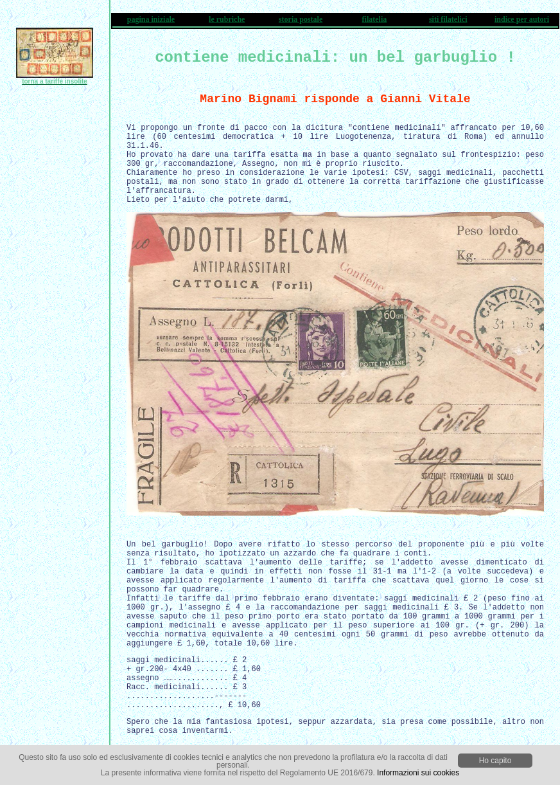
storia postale (300, 19)
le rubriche (227, 19)
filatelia (374, 19)
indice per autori (521, 19)
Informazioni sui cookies (418, 772)
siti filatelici (448, 19)
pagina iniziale (151, 19)
